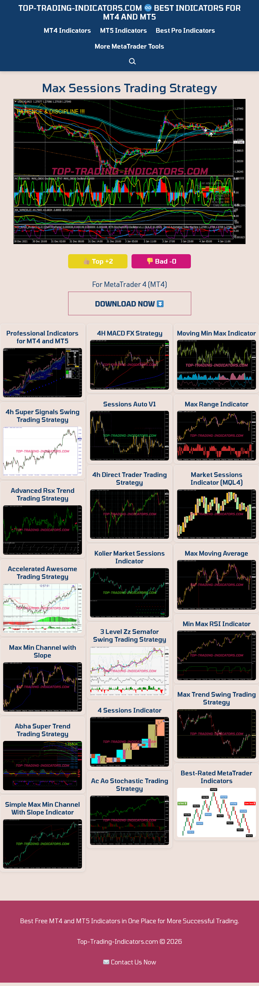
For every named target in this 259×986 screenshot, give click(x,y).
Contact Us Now (133, 962)
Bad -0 (161, 261)
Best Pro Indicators (185, 30)
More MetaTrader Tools (129, 46)
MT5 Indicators (123, 30)
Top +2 (98, 261)
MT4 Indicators (67, 30)
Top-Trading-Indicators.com (117, 941)
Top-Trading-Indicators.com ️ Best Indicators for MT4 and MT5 (129, 12)
